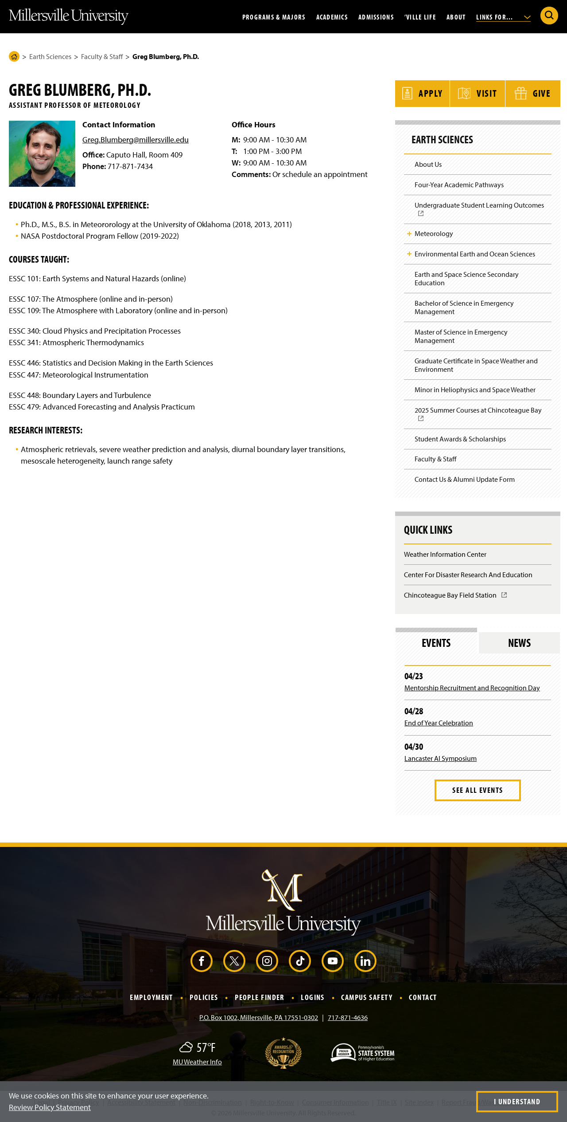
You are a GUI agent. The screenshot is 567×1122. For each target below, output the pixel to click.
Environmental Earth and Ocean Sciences (475, 252)
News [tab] (519, 641)
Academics (332, 16)
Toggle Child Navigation (409, 232)
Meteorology (434, 232)
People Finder (259, 996)
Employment (151, 996)
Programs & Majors (274, 16)
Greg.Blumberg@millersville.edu (135, 139)
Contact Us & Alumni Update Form (465, 477)
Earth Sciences (50, 56)
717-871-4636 (348, 1016)
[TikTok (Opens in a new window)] (300, 959)
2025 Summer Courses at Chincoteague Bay (481, 415)
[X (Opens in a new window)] (234, 959)
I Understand (517, 1101)
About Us (428, 162)
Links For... (503, 16)
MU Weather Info (197, 1060)
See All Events (477, 788)
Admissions (376, 16)
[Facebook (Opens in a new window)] (201, 959)
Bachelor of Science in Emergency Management (464, 306)
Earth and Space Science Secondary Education (467, 277)
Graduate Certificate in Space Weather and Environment (476, 363)
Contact (423, 996)
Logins (313, 996)
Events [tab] (436, 641)
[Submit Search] (549, 15)
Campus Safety (366, 996)
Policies (204, 996)
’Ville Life (420, 16)
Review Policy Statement (50, 1107)
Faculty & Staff (102, 56)
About (456, 16)
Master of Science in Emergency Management (461, 334)
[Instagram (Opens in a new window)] (267, 959)
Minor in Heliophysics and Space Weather (475, 388)
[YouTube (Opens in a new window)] (333, 959)
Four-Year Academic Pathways (459, 183)
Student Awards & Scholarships (460, 437)
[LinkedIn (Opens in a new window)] (365, 959)
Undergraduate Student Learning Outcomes (482, 210)
